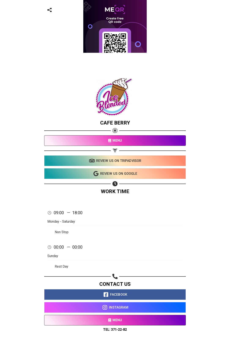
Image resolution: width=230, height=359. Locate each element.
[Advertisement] (113, 29)
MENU (115, 140)
